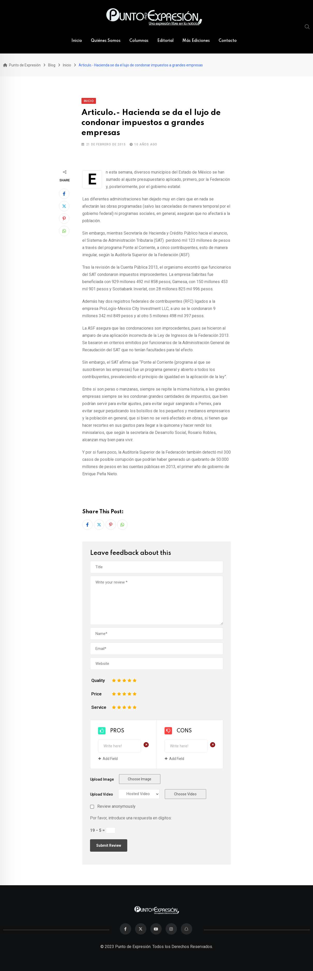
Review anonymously (116, 806)
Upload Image (102, 779)
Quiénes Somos (106, 41)
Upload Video (101, 794)
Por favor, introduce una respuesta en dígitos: (131, 817)
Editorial (165, 41)
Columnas (138, 41)
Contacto (228, 41)
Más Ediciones (196, 41)
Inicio (76, 41)
